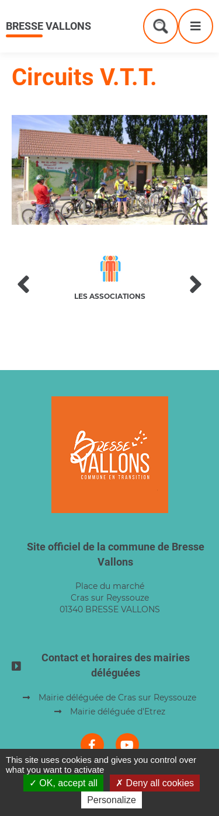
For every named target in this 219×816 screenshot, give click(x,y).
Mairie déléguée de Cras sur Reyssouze (117, 697)
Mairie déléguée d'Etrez (117, 711)
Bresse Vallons (48, 26)
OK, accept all (63, 783)
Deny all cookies (155, 783)
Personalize (111, 800)
